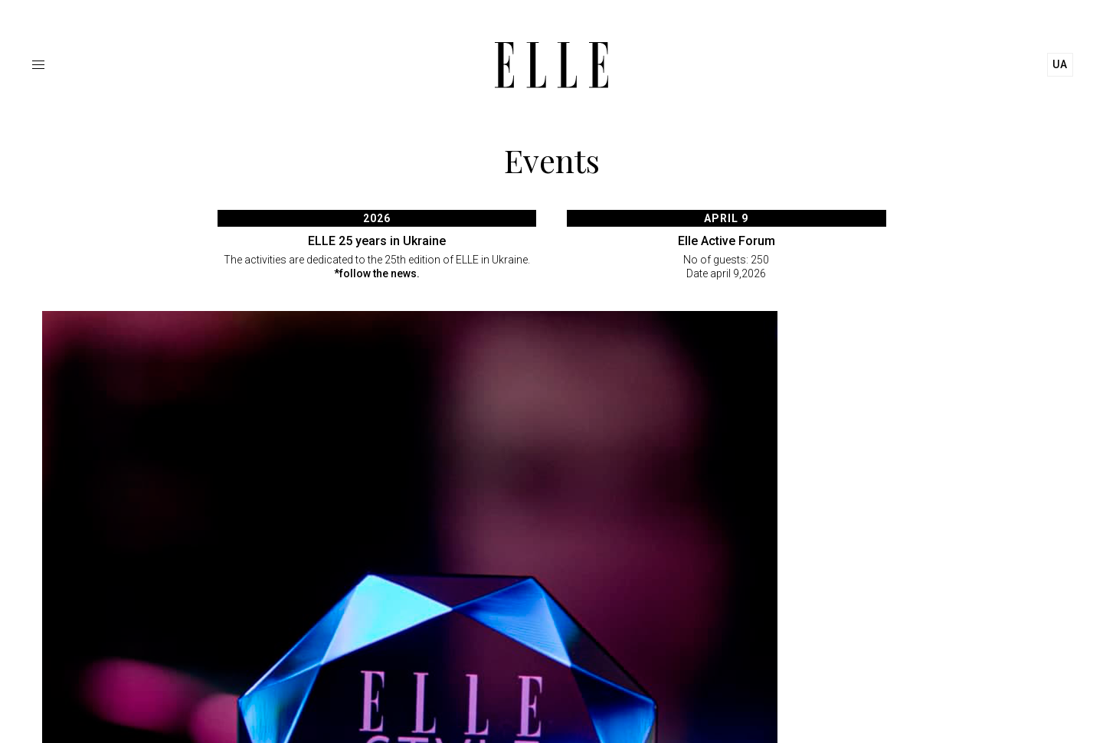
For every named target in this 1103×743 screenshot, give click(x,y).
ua (1060, 64)
